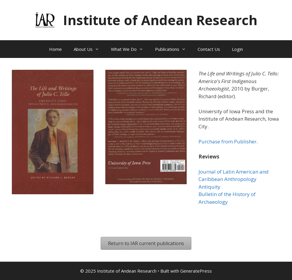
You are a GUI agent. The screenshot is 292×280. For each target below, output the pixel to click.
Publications (173, 49)
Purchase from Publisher (227, 141)
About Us (89, 49)
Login (237, 49)
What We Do (130, 49)
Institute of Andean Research (160, 20)
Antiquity (209, 186)
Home (55, 49)
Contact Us (209, 49)
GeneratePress (196, 271)
